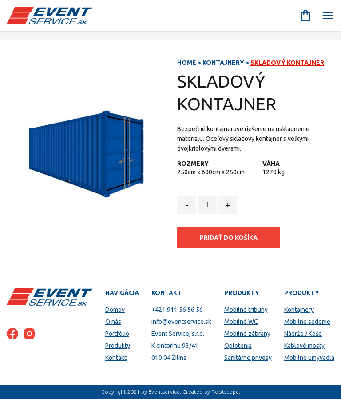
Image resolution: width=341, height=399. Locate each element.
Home (186, 62)
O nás (113, 321)
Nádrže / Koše (303, 333)
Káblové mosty (304, 345)
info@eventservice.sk (181, 321)
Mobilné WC (241, 321)
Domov (115, 309)
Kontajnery (223, 62)
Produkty (117, 345)
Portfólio (117, 333)
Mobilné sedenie (307, 321)
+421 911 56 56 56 (177, 309)
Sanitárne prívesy (248, 357)
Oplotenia (238, 345)
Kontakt (116, 357)
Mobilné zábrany (247, 333)
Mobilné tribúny (246, 309)
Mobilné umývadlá (309, 357)
